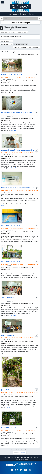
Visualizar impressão (6, 41)
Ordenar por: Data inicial (20, 47)
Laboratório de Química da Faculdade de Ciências (17, 112)
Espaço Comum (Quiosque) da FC (13, 75)
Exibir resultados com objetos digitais (28, 54)
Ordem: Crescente (33, 47)
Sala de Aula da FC (7, 297)
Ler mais (13, 130)
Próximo (23, 453)
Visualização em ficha (7, 44)
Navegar (24, 14)
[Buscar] (21, 19)
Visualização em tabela (20, 44)
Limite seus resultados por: (20, 23)
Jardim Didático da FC (8, 390)
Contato (32, 14)
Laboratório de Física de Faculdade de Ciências (17, 188)
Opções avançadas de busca (11, 37)
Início (9, 14)
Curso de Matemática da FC (11, 225)
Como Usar (16, 14)
